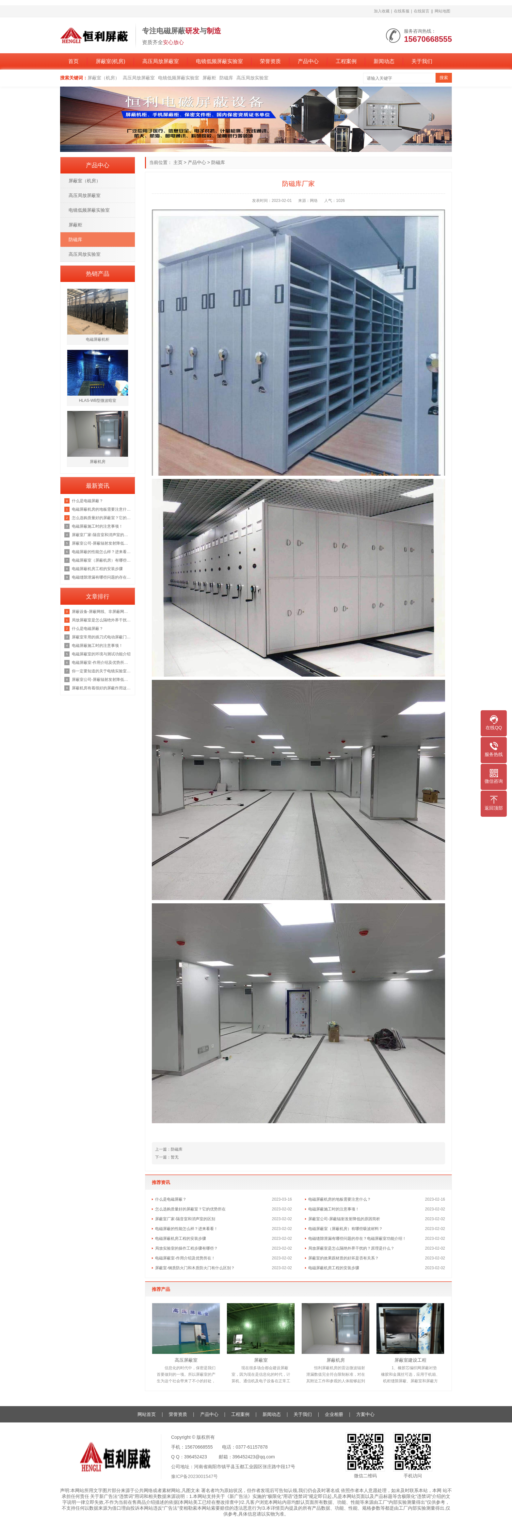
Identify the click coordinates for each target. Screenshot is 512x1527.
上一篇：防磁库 (169, 1149)
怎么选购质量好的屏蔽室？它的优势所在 (190, 1209)
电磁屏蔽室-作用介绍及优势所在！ (185, 1258)
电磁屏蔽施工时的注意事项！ (333, 1209)
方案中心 (365, 1414)
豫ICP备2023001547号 (194, 1476)
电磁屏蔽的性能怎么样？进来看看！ (186, 1228)
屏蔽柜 (209, 77)
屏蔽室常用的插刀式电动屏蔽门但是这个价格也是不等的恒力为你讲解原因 (102, 637)
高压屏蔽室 (186, 1360)
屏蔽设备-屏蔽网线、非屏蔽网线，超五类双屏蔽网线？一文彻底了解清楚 (102, 611)
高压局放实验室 (252, 77)
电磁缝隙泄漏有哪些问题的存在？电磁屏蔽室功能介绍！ (357, 1238)
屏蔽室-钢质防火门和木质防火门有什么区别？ (195, 1268)
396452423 (195, 1456)
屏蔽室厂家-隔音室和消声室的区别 (185, 1219)
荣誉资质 (270, 61)
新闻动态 (384, 61)
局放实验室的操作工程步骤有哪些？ (186, 1248)
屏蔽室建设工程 (410, 1360)
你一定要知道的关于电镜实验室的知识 (102, 671)
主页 (178, 162)
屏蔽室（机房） (104, 77)
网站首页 (146, 1414)
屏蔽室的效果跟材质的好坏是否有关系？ (343, 1258)
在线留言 (421, 11)
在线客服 (401, 11)
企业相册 (334, 1414)
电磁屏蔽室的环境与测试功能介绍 (101, 654)
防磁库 (226, 77)
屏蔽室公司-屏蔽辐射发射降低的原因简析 (344, 1219)
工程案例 (346, 61)
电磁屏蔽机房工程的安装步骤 (180, 1238)
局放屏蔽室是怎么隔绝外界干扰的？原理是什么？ (351, 1248)
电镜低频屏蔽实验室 (219, 61)
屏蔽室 (261, 1360)
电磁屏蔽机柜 (97, 339)
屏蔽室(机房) (110, 61)
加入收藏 (382, 11)
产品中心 (308, 61)
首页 (73, 61)
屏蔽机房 (336, 1360)
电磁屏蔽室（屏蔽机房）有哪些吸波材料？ (345, 1228)
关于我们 (421, 61)
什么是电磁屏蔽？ (170, 1199)
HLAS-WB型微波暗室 (98, 400)
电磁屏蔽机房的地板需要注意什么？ (339, 1199)
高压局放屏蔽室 (160, 61)
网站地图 (442, 11)
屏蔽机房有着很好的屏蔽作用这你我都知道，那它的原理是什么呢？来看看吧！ (102, 688)
